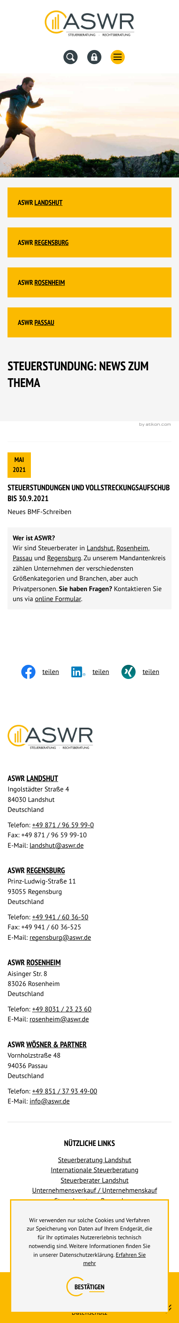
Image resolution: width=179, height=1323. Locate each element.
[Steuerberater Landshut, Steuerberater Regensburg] (89, 25)
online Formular (58, 598)
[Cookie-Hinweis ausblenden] (89, 1287)
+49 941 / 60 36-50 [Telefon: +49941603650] (60, 917)
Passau (44, 322)
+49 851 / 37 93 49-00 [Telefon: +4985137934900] (64, 1091)
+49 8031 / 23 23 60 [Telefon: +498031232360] (61, 1009)
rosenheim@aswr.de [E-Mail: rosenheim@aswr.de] (59, 1019)
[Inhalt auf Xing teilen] (146, 672)
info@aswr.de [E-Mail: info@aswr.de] (50, 1101)
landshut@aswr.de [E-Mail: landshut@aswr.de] (57, 845)
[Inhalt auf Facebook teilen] (46, 672)
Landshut (49, 202)
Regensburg (52, 242)
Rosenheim (50, 282)
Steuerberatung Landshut (94, 1160)
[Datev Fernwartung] (94, 57)
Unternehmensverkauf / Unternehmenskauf (94, 1190)
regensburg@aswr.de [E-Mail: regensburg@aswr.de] (60, 937)
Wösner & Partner (56, 1045)
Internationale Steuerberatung (95, 1170)
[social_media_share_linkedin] (96, 672)
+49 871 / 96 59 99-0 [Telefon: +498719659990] (63, 825)
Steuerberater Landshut (95, 1180)
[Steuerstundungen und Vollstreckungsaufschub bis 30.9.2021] (89, 485)
